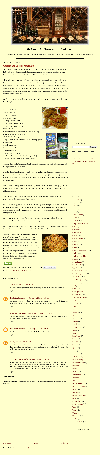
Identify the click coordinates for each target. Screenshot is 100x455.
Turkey (74, 410)
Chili (74, 241)
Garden (74, 289)
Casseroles (76, 229)
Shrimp (74, 371)
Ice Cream (75, 303)
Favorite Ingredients (79, 274)
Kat (11, 342)
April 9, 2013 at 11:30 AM (40, 359)
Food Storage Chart (79, 280)
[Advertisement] (84, 99)
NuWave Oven (77, 327)
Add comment (9, 376)
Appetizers (76, 203)
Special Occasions (78, 386)
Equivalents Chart (78, 271)
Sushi (74, 398)
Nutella (74, 324)
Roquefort (75, 354)
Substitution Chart (78, 395)
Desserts (75, 259)
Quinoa (74, 348)
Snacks (74, 380)
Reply (12, 291)
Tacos (74, 407)
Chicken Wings (77, 238)
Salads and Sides (78, 363)
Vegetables (76, 416)
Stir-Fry (75, 392)
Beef (74, 212)
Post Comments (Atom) (20, 448)
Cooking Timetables (79, 256)
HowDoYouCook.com (17, 298)
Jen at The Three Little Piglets (20, 313)
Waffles (75, 419)
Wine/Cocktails (77, 422)
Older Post (64, 443)
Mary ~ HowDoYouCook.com (20, 359)
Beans (74, 209)
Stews (28, 270)
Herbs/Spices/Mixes (79, 298)
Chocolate (75, 244)
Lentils (74, 315)
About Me (75, 200)
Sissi (11, 285)
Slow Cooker (76, 374)
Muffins (75, 321)
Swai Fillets (76, 401)
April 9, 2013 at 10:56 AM (22, 342)
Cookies (75, 253)
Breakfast (75, 221)
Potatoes (75, 339)
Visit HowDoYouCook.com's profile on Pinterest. (84, 161)
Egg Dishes (76, 268)
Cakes (74, 226)
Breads (74, 218)
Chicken (13, 270)
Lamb (74, 309)
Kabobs (75, 306)
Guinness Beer (77, 295)
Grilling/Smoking (78, 292)
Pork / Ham (76, 336)
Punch (74, 345)
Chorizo (21, 270)
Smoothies (76, 377)
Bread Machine (77, 215)
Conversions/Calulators (80, 250)
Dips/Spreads (76, 265)
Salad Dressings (77, 360)
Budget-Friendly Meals (80, 224)
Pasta (74, 330)
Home (36, 443)
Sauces (74, 369)
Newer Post (7, 443)
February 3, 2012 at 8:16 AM (23, 285)
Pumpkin (75, 342)
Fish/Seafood (76, 277)
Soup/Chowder (77, 383)
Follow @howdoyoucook (81, 159)
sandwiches (76, 366)
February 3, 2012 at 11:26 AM (42, 313)
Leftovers (75, 312)
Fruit (74, 286)
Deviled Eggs (77, 262)
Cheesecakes (76, 232)
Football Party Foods (79, 283)
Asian (74, 206)
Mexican (75, 318)
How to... (75, 300)
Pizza (74, 333)
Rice (74, 351)
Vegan (74, 413)
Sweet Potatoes (77, 404)
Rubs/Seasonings (78, 357)
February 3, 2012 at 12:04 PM (39, 329)
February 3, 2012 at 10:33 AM (39, 298)
